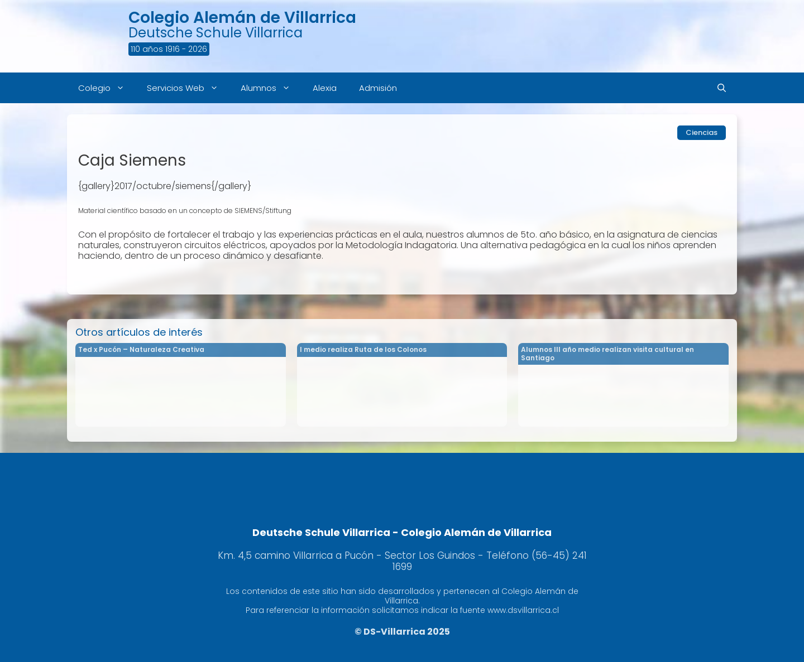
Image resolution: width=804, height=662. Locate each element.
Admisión (378, 88)
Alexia (325, 88)
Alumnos (271, 88)
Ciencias (701, 132)
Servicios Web (188, 88)
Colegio (107, 88)
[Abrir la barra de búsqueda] (721, 88)
